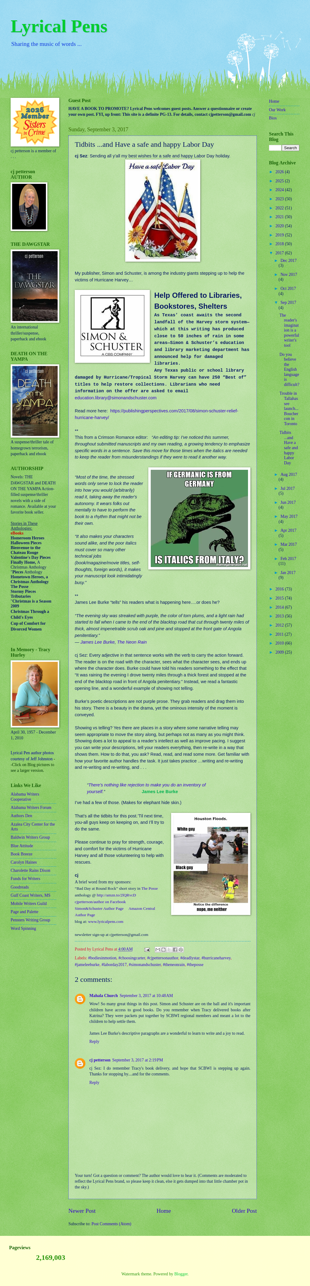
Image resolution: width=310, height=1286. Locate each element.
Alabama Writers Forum (31, 807)
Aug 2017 (289, 474)
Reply (94, 1041)
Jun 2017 (288, 502)
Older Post (244, 1211)
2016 (280, 589)
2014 (280, 607)
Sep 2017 (288, 302)
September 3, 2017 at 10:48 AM (146, 995)
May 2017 (289, 516)
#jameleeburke (87, 964)
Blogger (181, 1274)
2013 (280, 616)
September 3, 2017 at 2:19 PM (137, 1060)
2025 (280, 181)
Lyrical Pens (59, 26)
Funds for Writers (25, 878)
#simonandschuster (145, 964)
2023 (280, 199)
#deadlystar (189, 958)
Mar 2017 (289, 544)
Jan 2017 (288, 572)
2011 (280, 634)
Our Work (277, 110)
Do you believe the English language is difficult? (289, 369)
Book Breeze (22, 854)
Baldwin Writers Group (30, 837)
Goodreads (20, 887)
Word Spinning (23, 928)
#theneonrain (174, 964)
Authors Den (21, 815)
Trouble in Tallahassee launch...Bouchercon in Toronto (288, 408)
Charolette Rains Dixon (30, 870)
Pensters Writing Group (30, 920)
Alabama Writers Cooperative (25, 797)
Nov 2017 (289, 274)
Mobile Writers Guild (29, 903)
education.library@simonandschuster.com (116, 397)
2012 (280, 625)
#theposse (195, 964)
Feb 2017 (288, 558)
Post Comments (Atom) (111, 1224)
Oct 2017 (288, 288)
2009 (280, 652)
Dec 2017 (289, 260)
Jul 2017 (288, 488)
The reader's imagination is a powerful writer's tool (289, 330)
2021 (280, 217)
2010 (280, 643)
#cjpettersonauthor (162, 958)
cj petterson (99, 1060)
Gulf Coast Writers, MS (30, 895)
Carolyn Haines (24, 862)
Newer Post (82, 1211)
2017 (280, 253)
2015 (280, 598)
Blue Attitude (22, 846)
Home (164, 1211)
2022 (280, 208)
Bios (273, 118)
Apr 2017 (289, 530)
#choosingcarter (132, 958)
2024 (280, 189)
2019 (280, 235)
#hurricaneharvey (216, 958)
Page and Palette (24, 911)
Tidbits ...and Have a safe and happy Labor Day (288, 447)
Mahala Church (103, 995)
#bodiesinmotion (102, 958)
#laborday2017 (114, 964)
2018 (280, 244)
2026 (280, 172)
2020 (280, 226)
